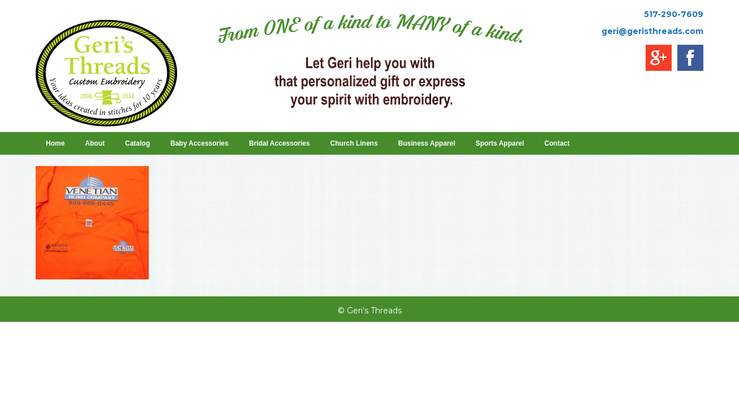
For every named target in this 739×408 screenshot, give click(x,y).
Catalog (137, 143)
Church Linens (354, 143)
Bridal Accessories (279, 143)
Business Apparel (427, 143)
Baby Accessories (199, 143)
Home (55, 143)
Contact (557, 143)
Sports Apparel (500, 143)
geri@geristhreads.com (652, 31)
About (95, 143)
